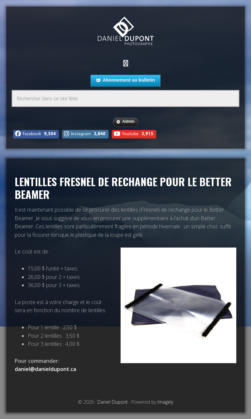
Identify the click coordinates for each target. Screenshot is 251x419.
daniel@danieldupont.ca (45, 369)
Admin (125, 121)
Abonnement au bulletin (125, 80)
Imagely (165, 402)
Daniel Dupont (125, 31)
